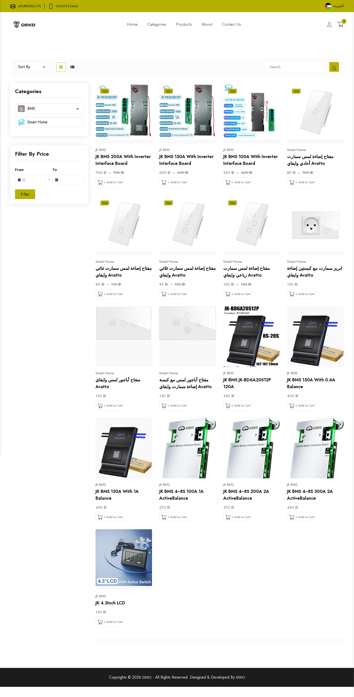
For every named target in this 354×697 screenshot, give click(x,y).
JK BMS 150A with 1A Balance (120, 503)
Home (132, 24)
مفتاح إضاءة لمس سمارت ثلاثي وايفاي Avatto (186, 272)
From (19, 169)
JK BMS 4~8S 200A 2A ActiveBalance (249, 503)
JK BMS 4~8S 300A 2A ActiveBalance (313, 503)
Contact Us (231, 24)
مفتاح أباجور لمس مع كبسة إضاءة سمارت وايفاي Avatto (187, 388)
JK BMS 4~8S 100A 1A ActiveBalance (184, 503)
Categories (156, 24)
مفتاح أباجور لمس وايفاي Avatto (121, 384)
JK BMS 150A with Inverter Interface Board (186, 160)
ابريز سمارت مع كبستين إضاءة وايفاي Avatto (312, 272)
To (54, 169)
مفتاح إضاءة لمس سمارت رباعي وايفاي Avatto (250, 272)
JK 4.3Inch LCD (113, 612)
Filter (25, 194)
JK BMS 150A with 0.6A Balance (314, 384)
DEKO (146, 687)
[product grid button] (60, 67)
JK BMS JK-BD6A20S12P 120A (250, 384)
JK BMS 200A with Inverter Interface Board (122, 160)
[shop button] (334, 67)
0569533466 (69, 6)
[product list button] (72, 67)
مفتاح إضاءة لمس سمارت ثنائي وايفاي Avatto (122, 272)
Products (184, 24)
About (206, 24)
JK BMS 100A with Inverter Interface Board (250, 160)
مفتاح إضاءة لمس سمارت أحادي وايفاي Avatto (313, 160)
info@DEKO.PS (30, 6)
